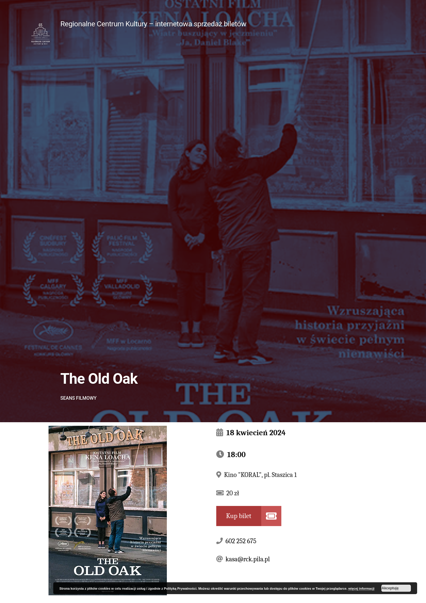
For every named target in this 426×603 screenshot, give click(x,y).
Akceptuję (390, 588)
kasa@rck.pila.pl (247, 559)
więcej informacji (361, 588)
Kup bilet (238, 516)
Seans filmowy (78, 398)
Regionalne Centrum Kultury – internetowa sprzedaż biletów (153, 24)
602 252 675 (240, 541)
